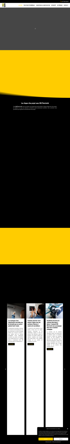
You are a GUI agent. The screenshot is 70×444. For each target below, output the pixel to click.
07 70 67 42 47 (65, 1)
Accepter (46, 439)
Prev (7, 409)
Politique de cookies (48, 441)
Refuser (60, 439)
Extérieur (59, 5)
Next (63, 409)
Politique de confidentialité (56, 441)
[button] (67, 428)
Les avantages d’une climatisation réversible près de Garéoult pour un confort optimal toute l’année (15, 323)
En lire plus (11, 344)
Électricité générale (29, 5)
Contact (66, 5)
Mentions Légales (24, 443)
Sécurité (53, 5)
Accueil (20, 5)
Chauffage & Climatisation (43, 5)
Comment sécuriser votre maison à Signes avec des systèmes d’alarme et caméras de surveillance (34, 323)
